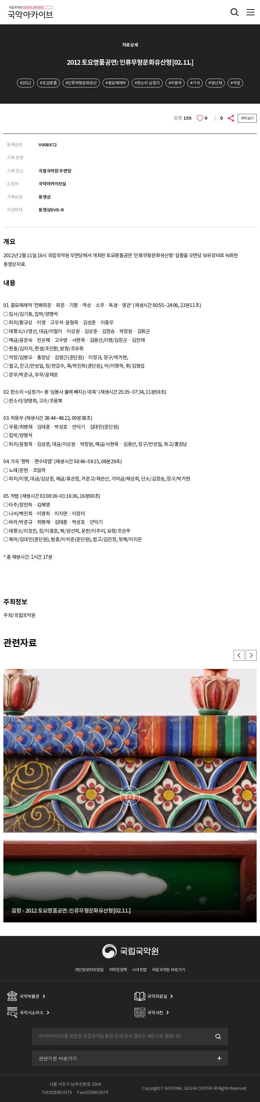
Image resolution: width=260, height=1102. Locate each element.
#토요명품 (48, 82)
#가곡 (195, 82)
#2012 (25, 82)
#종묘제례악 (116, 82)
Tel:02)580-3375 (57, 1092)
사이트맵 (139, 969)
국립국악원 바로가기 (168, 969)
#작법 (235, 82)
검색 (217, 1036)
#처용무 (175, 82)
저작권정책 (118, 969)
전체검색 (235, 12)
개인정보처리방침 (89, 969)
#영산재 (215, 82)
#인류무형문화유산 (81, 82)
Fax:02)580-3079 (92, 1092)
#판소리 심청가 (147, 82)
